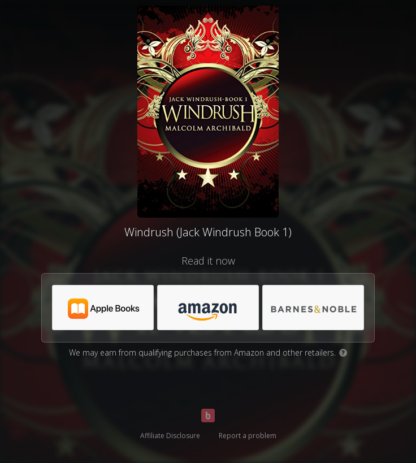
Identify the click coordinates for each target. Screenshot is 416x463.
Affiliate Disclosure (170, 435)
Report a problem (247, 435)
